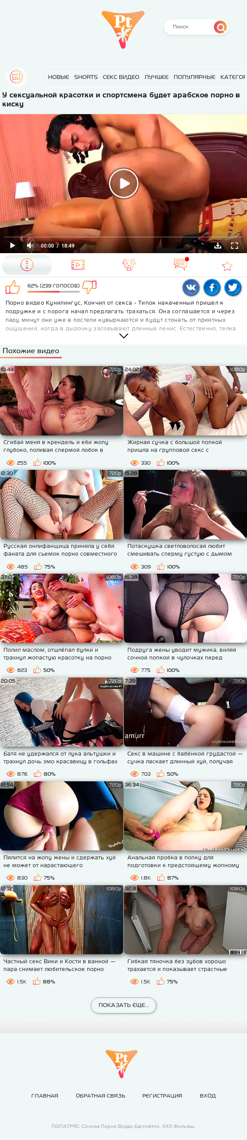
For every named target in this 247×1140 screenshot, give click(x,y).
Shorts (86, 77)
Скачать (217, 245)
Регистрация (162, 1096)
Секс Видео (121, 77)
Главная (16, 77)
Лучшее (157, 77)
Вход (208, 1096)
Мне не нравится (93, 288)
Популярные (194, 77)
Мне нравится (14, 288)
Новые (58, 77)
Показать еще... (124, 1005)
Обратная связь (100, 1096)
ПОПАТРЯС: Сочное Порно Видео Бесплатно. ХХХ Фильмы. (123, 1126)
